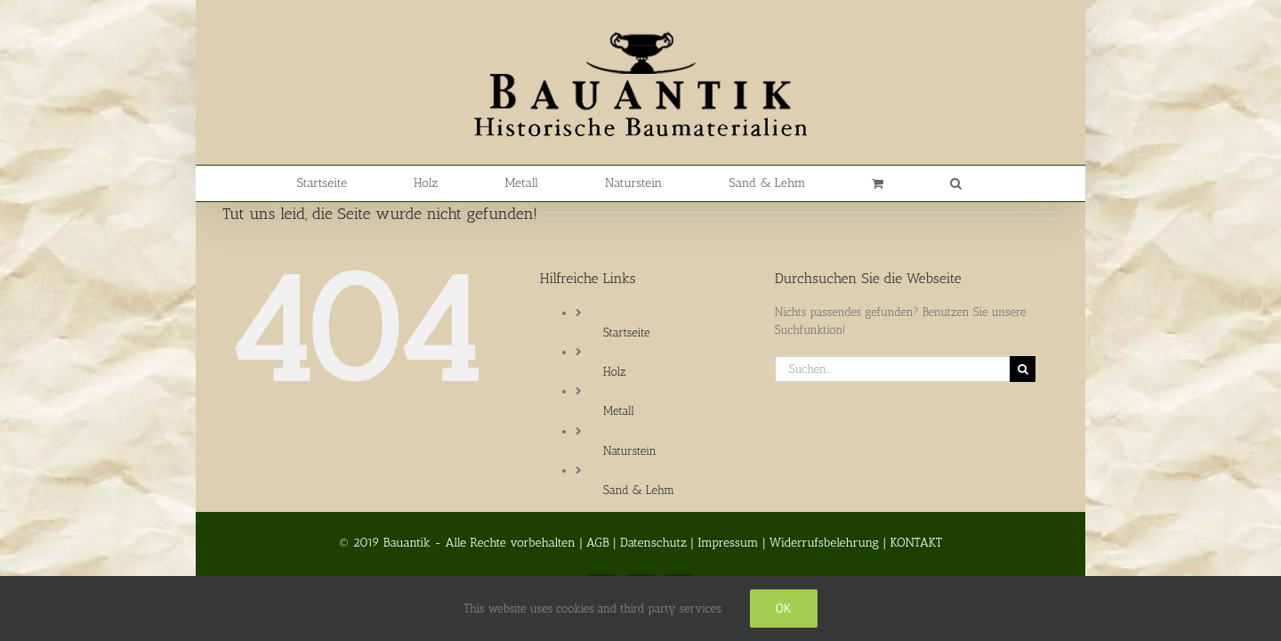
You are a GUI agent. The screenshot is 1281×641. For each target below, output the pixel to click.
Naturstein (630, 451)
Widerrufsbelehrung (824, 542)
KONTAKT (916, 542)
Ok (784, 608)
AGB (597, 542)
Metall (618, 411)
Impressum (727, 542)
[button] (901, 183)
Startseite (626, 332)
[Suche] (1022, 369)
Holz (614, 371)
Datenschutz (653, 542)
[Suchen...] (892, 369)
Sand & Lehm (638, 490)
